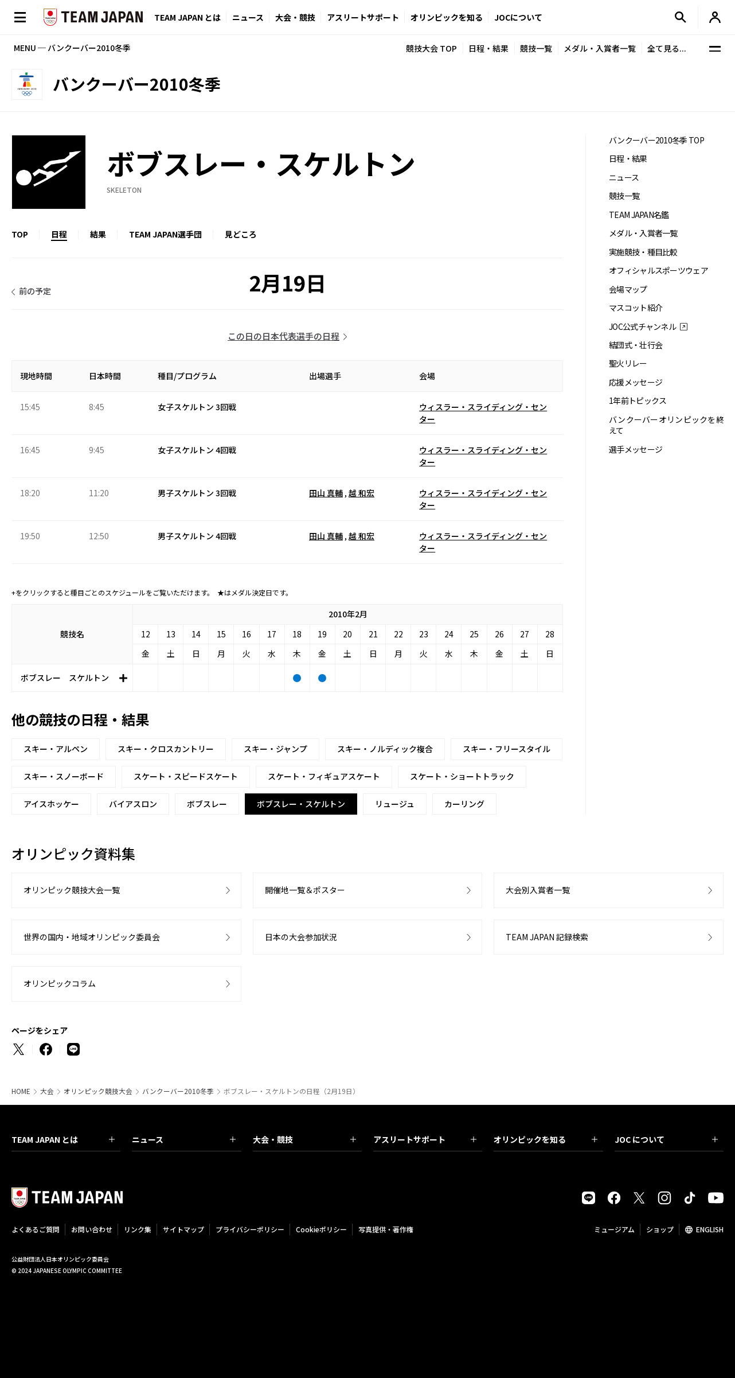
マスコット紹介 (635, 307)
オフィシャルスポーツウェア (658, 270)
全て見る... (666, 48)
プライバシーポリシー (250, 1229)
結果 (98, 234)
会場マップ (628, 289)
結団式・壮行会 (635, 345)
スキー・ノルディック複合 (385, 748)
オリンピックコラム (60, 983)
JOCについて (518, 17)
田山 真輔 (326, 493)
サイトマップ (183, 1229)
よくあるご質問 (35, 1229)
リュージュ (395, 803)
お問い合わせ (91, 1229)
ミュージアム (614, 1229)
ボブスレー (207, 803)
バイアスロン (133, 803)
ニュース (248, 17)
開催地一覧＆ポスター (305, 890)
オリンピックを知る (446, 17)
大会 (47, 1091)
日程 (59, 234)
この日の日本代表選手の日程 (283, 336)
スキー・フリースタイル (506, 748)
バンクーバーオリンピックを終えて (666, 425)
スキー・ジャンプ (275, 748)
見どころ (241, 234)
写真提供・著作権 (385, 1229)
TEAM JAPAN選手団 (165, 234)
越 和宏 (361, 493)
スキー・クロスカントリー (166, 748)
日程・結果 (488, 48)
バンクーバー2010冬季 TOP (656, 140)
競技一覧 (536, 48)
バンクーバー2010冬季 (178, 1091)
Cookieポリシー (321, 1229)
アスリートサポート (363, 17)
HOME (20, 1091)
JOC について (666, 1139)
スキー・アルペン (56, 748)
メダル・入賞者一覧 (600, 48)
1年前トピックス (637, 400)
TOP (19, 234)
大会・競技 (304, 1139)
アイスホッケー (51, 803)
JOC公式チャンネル (642, 326)
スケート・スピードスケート (186, 776)
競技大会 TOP (431, 48)
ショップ (660, 1229)
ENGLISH (710, 1229)
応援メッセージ (635, 382)
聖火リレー (628, 363)
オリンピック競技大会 (98, 1091)
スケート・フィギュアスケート (324, 776)
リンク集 (137, 1229)
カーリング (464, 803)
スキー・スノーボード (64, 776)
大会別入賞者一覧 (538, 890)
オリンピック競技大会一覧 (72, 890)
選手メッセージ (635, 449)
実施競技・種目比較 (643, 252)
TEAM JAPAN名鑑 (639, 214)
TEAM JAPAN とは (63, 1139)
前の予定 (35, 291)
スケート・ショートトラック (462, 776)
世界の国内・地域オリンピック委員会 (92, 937)
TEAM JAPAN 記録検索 (547, 937)
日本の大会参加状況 (301, 937)
